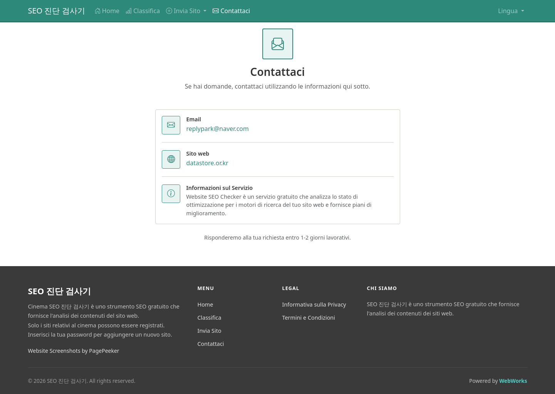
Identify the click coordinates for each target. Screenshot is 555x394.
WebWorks (513, 380)
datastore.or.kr (207, 163)
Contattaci (231, 11)
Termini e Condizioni (308, 317)
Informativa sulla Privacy (314, 304)
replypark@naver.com (217, 128)
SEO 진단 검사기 (56, 10)
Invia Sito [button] (184, 11)
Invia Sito (209, 330)
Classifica (143, 11)
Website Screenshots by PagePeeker (73, 350)
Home (107, 11)
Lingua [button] (508, 11)
